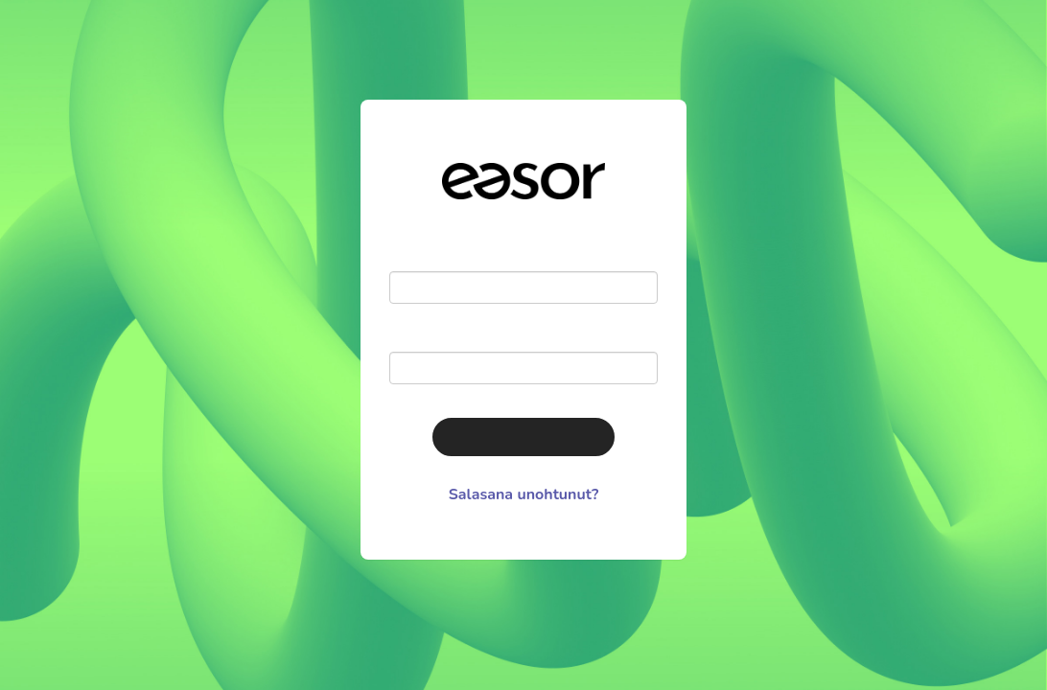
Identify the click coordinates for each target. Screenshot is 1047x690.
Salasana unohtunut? (524, 494)
